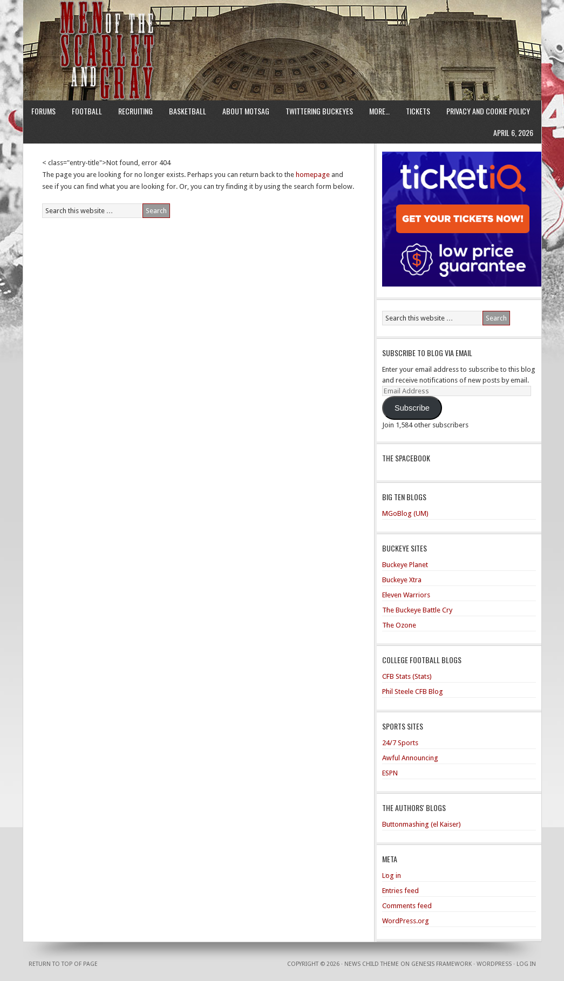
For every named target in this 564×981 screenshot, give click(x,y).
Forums (43, 111)
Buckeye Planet (405, 565)
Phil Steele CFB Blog (412, 691)
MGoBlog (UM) (405, 513)
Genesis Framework (441, 964)
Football (87, 111)
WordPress (494, 964)
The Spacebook (406, 458)
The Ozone (399, 625)
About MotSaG (245, 111)
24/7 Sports (400, 743)
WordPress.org (405, 921)
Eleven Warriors (406, 595)
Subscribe (412, 408)
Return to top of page (63, 964)
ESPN (390, 773)
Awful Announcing (410, 758)
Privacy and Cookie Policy (488, 111)
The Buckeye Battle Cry (417, 610)
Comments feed (407, 906)
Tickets (418, 111)
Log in (391, 875)
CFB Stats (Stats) (407, 676)
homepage (313, 175)
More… (379, 111)
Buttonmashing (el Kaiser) (421, 824)
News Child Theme (371, 964)
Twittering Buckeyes (319, 111)
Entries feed (400, 891)
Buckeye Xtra (402, 580)
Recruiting (135, 111)
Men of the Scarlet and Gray (282, 29)
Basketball (187, 111)
